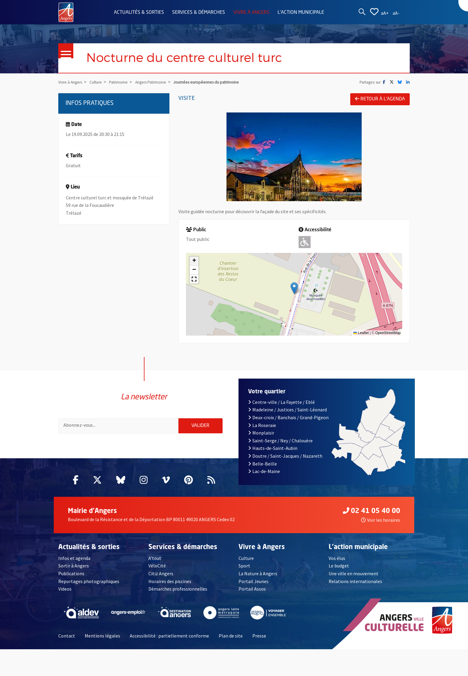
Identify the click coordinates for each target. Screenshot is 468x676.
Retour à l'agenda (380, 99)
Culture (246, 562)
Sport (244, 570)
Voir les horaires (380, 524)
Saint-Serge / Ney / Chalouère (280, 445)
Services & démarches (198, 12)
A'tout (154, 562)
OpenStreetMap (388, 333)
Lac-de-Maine (264, 476)
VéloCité (157, 570)
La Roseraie (262, 429)
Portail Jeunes (254, 585)
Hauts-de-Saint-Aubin (272, 453)
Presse (259, 640)
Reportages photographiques (88, 585)
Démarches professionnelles (177, 593)
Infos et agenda (74, 562)
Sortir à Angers (73, 570)
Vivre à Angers (251, 12)
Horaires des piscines (169, 585)
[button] (294, 288)
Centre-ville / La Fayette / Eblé (281, 406)
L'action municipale (301, 12)
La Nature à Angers (258, 578)
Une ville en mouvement (353, 578)
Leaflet (361, 333)
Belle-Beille (262, 468)
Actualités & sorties (139, 12)
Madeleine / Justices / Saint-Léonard (287, 414)
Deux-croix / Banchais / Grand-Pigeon (288, 422)
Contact (66, 640)
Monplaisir (261, 437)
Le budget (339, 570)
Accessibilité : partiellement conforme (169, 640)
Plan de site (231, 640)
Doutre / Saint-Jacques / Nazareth (285, 460)
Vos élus (337, 562)
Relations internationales (355, 585)
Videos (64, 593)
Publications (71, 578)
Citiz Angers (160, 578)
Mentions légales (102, 640)
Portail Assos (252, 593)
